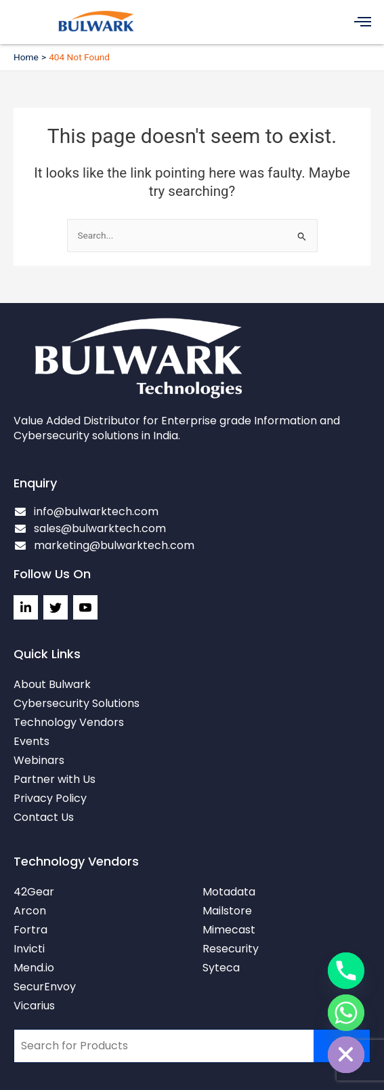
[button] (363, 22)
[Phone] (346, 970)
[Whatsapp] (346, 1012)
